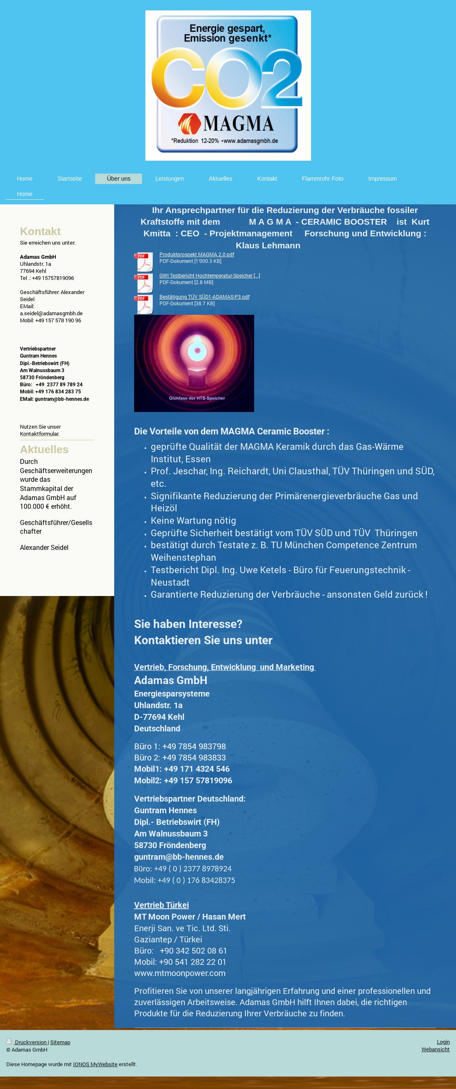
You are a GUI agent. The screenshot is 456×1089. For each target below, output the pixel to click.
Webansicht (436, 1049)
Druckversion (27, 1042)
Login (443, 1041)
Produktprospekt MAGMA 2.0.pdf (196, 254)
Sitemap (60, 1042)
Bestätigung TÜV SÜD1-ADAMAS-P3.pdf (204, 297)
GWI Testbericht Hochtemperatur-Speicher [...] (209, 275)
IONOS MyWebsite (95, 1064)
